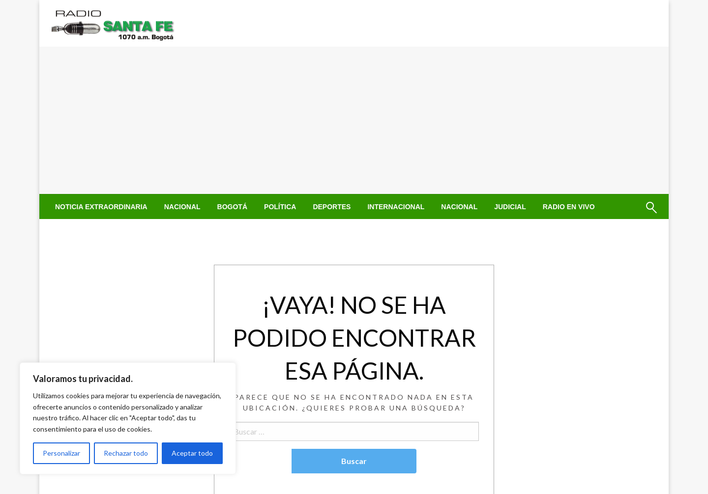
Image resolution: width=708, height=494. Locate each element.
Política (280, 207)
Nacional (182, 207)
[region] (128, 418)
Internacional (395, 207)
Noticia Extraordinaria (101, 207)
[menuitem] (101, 206)
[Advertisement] (354, 120)
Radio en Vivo (569, 207)
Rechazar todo (126, 453)
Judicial (510, 207)
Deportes (332, 207)
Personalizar (61, 453)
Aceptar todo (192, 453)
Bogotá (232, 207)
